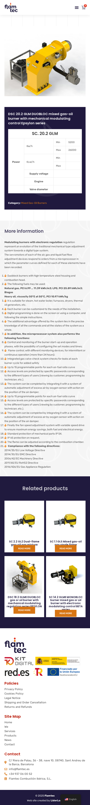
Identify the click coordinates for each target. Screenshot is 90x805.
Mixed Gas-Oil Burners (34, 202)
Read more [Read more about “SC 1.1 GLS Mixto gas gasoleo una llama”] (66, 548)
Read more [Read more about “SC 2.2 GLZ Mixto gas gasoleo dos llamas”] (24, 548)
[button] (77, 7)
